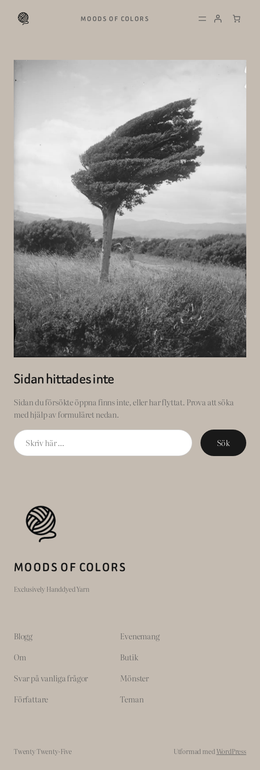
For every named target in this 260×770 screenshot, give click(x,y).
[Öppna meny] (202, 18)
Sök (223, 442)
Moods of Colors (115, 18)
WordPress (232, 751)
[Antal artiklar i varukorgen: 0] (236, 18)
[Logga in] (217, 18)
